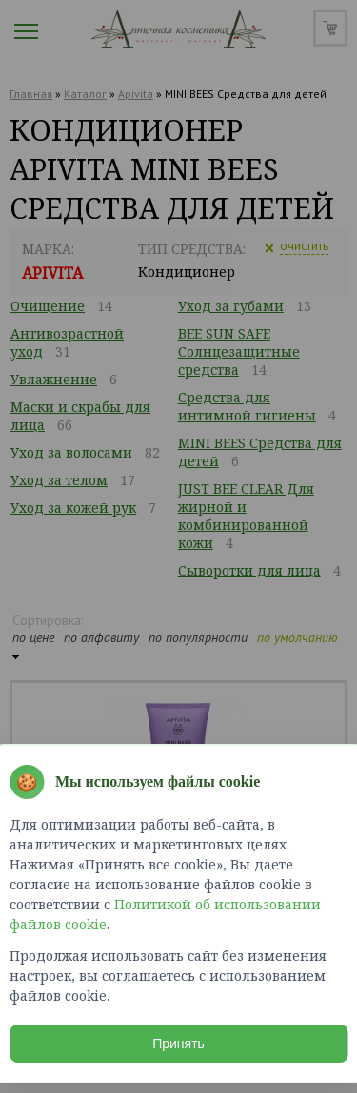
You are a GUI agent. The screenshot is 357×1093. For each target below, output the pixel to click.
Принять (178, 1043)
